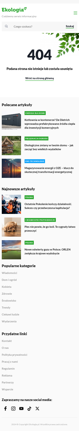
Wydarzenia (9, 321)
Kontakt (7, 341)
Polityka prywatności (14, 354)
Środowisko (9, 300)
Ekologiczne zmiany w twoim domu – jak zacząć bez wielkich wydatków (49, 147)
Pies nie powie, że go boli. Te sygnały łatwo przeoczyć (50, 228)
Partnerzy (8, 382)
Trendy (6, 307)
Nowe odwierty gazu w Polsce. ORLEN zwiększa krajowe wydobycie (47, 251)
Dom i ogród (9, 280)
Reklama (7, 375)
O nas (5, 348)
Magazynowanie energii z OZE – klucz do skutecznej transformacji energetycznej (49, 169)
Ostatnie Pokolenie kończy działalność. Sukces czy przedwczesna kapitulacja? (48, 205)
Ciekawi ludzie (10, 314)
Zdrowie (7, 293)
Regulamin (8, 368)
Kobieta (6, 286)
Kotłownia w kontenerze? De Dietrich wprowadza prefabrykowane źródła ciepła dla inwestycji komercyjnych (50, 123)
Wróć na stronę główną (39, 78)
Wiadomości (9, 273)
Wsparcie (7, 389)
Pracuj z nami (10, 361)
